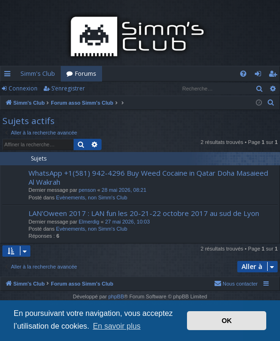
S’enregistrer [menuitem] (274, 75)
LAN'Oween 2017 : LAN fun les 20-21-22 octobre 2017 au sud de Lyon (143, 213)
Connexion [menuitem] (259, 75)
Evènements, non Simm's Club (91, 197)
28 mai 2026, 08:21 (124, 190)
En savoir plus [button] (117, 326)
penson (87, 190)
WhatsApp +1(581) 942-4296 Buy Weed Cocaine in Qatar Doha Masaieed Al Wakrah (148, 177)
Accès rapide (9, 75)
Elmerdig (89, 221)
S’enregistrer (68, 88)
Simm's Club (37, 73)
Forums (85, 73)
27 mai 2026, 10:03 (127, 221)
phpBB (116, 296)
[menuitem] (243, 73)
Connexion (23, 88)
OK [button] (227, 320)
